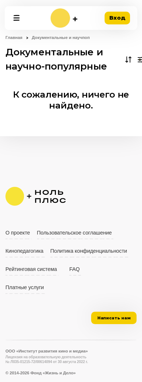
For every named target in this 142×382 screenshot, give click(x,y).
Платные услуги (24, 287)
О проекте (17, 233)
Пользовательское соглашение (74, 233)
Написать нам (114, 317)
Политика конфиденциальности (88, 251)
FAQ (74, 269)
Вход (117, 17)
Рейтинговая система (31, 269)
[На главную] (63, 18)
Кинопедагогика (24, 251)
